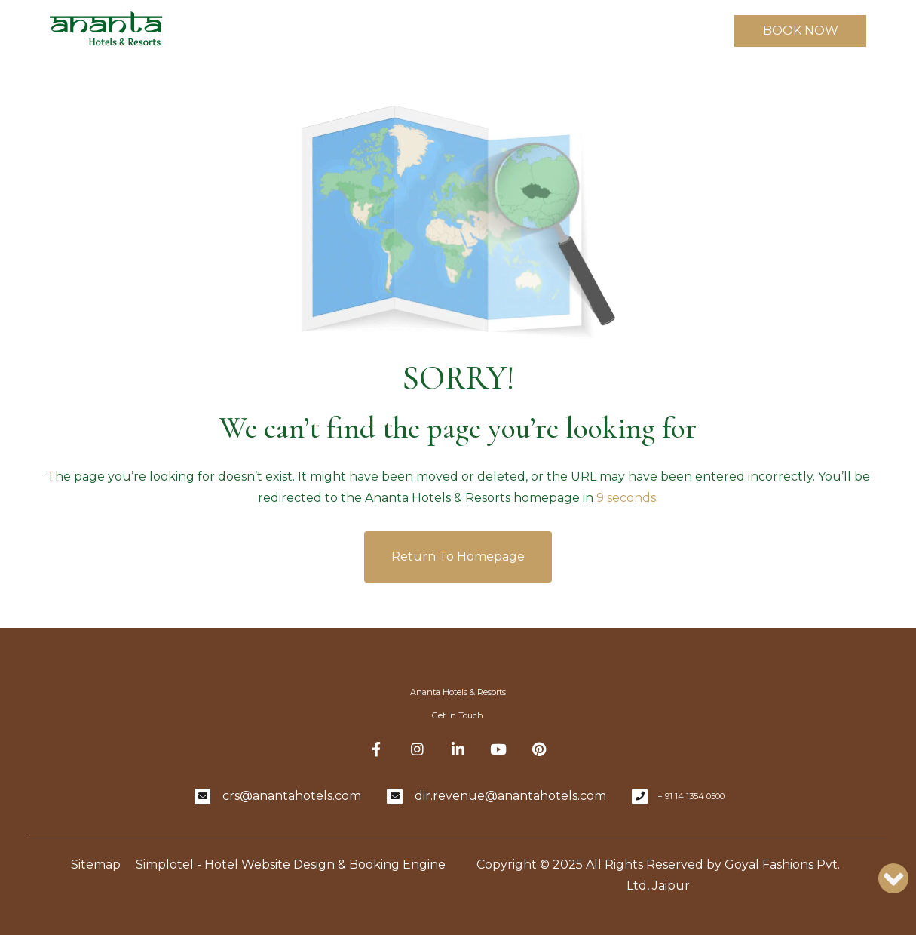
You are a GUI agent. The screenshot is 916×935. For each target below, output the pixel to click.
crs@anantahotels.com (291, 796)
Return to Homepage (458, 556)
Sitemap (96, 864)
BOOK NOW (800, 30)
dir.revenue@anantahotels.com (510, 796)
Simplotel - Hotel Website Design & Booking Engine (291, 864)
